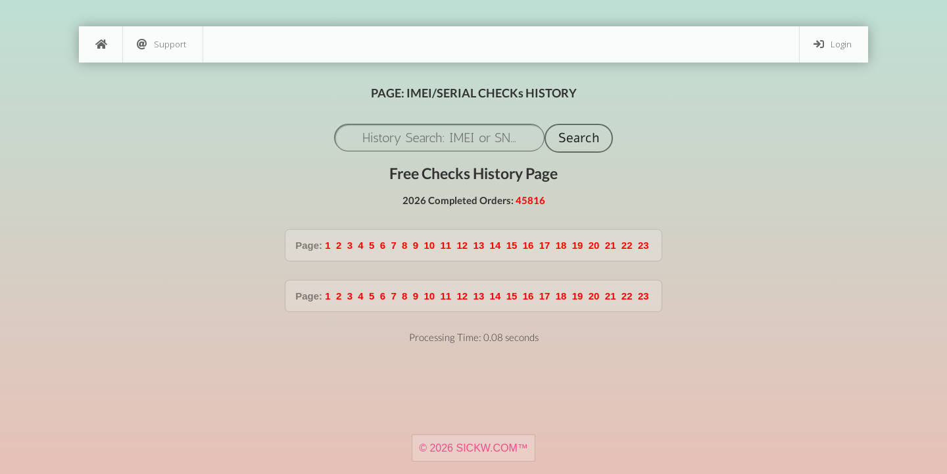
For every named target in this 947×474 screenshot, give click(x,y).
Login (832, 44)
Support (161, 44)
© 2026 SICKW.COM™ (473, 448)
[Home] (100, 44)
